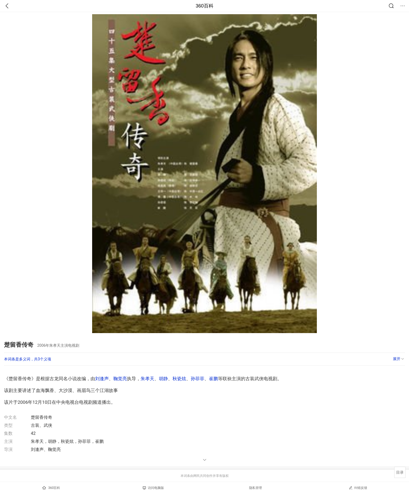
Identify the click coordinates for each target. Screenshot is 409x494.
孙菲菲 (197, 378)
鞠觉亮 (120, 378)
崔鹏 (213, 378)
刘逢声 (102, 378)
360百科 (204, 6)
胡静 (163, 378)
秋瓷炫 (179, 378)
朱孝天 (147, 378)
